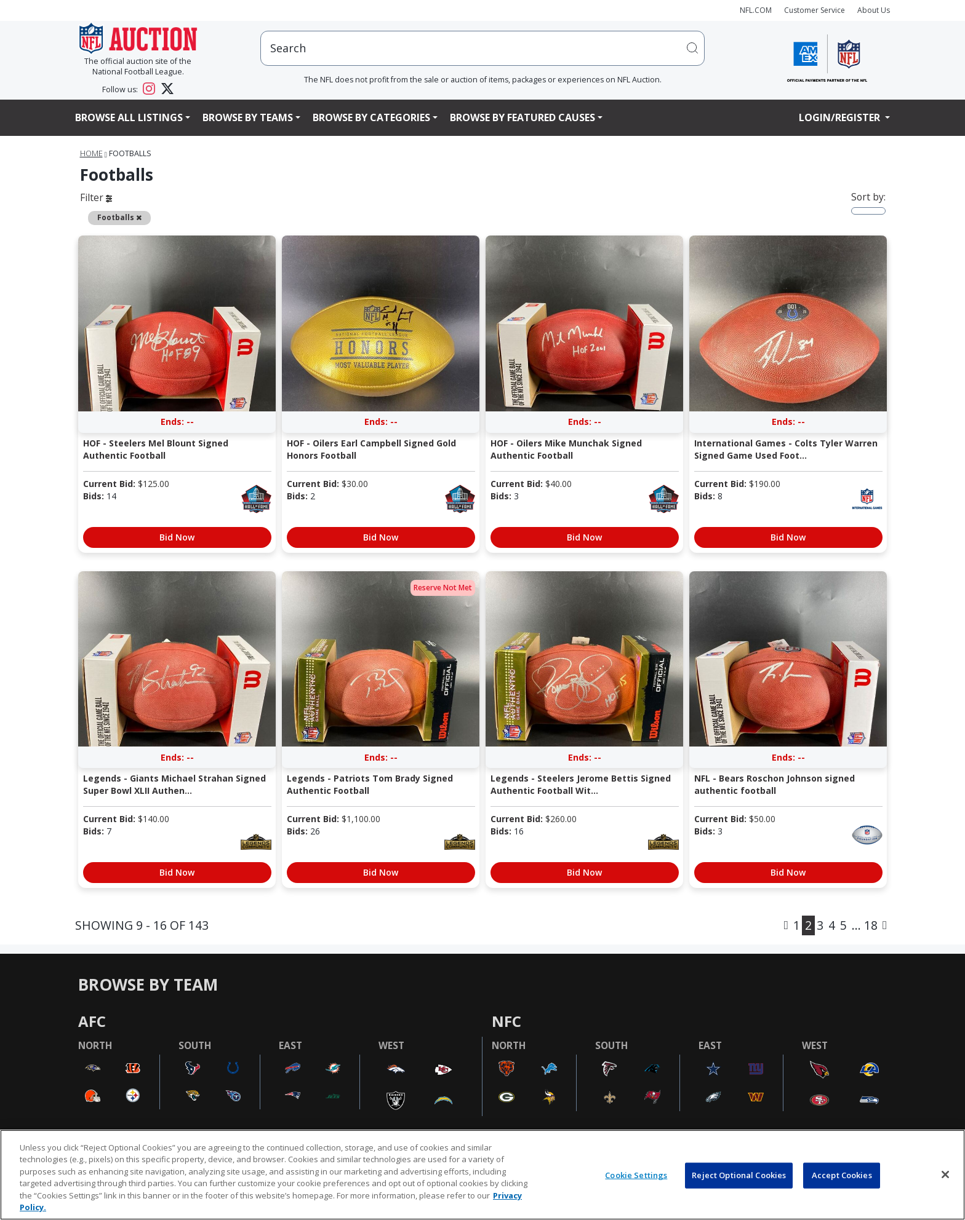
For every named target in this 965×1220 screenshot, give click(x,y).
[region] (482, 1175)
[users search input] (482, 48)
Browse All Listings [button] (129, 117)
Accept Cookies (842, 1175)
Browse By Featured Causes (522, 117)
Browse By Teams (247, 117)
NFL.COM (756, 10)
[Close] (945, 1174)
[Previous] (786, 925)
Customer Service (814, 10)
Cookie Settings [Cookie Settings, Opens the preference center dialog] (636, 1175)
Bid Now (176, 537)
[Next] (884, 925)
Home (91, 153)
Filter (96, 197)
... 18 (865, 925)
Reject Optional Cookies (739, 1175)
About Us (873, 10)
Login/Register (841, 117)
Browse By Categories (371, 117)
